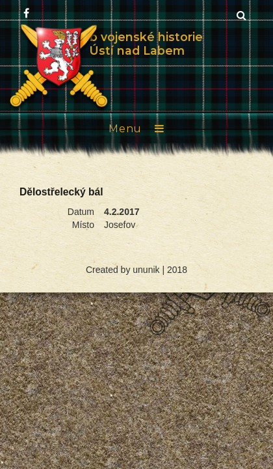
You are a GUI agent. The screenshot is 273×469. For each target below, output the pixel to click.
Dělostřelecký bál (61, 191)
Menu (125, 128)
